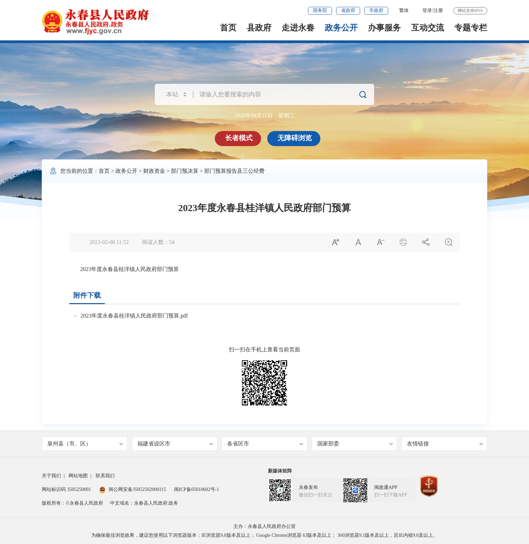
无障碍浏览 (295, 138)
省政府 (348, 10)
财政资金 (154, 171)
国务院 (320, 10)
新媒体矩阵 (280, 471)
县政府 (259, 27)
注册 (438, 10)
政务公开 (341, 27)
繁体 (404, 10)
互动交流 (427, 27)
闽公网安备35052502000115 (132, 489)
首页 (228, 27)
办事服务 (384, 27)
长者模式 (239, 138)
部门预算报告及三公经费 (234, 171)
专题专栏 (470, 27)
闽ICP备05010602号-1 (196, 489)
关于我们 (51, 475)
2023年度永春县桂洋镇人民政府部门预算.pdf (134, 316)
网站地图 (78, 475)
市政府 (376, 10)
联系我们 (105, 475)
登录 (427, 10)
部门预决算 (184, 171)
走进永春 (298, 27)
